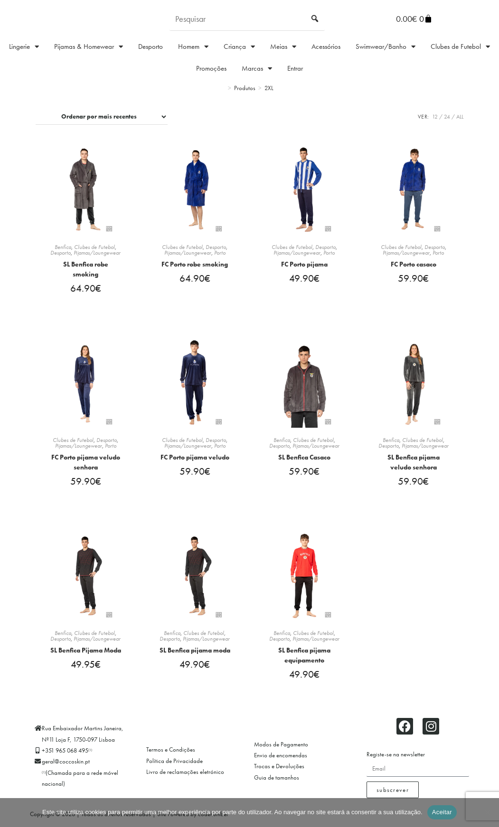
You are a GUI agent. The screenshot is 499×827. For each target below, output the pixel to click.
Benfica (63, 247)
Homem (193, 46)
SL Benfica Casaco (304, 459)
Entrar (295, 68)
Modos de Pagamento (281, 749)
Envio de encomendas (280, 760)
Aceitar (442, 812)
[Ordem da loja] (102, 117)
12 (435, 116)
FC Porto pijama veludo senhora (85, 464)
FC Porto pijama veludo (194, 459)
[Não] (487, 812)
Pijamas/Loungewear (97, 253)
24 (447, 116)
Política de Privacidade (174, 766)
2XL (268, 88)
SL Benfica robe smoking (85, 269)
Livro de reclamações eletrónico (185, 777)
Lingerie (24, 46)
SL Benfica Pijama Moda (85, 654)
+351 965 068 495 (67, 756)
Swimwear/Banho (385, 46)
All (459, 116)
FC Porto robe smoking (194, 264)
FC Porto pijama (304, 264)
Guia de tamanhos (276, 783)
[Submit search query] (315, 19)
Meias (283, 46)
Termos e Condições (170, 755)
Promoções (211, 68)
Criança (239, 46)
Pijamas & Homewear (88, 46)
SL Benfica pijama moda (195, 654)
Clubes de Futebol (460, 46)
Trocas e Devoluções (279, 772)
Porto (220, 253)
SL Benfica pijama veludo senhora (413, 464)
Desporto (150, 46)
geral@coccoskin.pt (66, 767)
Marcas (257, 68)
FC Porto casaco (413, 264)
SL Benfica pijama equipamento (304, 659)
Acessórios (325, 46)
